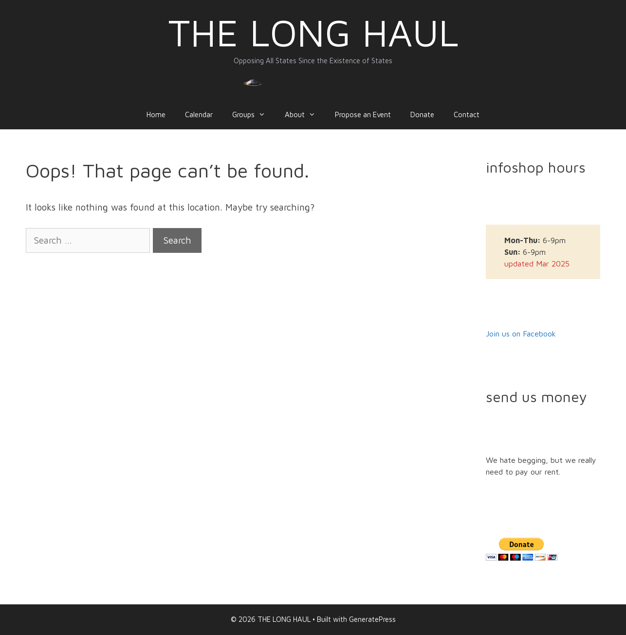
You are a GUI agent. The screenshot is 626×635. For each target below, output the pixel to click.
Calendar (199, 114)
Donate (422, 114)
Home (156, 114)
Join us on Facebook (521, 333)
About (305, 114)
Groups (253, 114)
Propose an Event (363, 114)
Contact (466, 114)
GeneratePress (372, 619)
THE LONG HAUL (313, 32)
